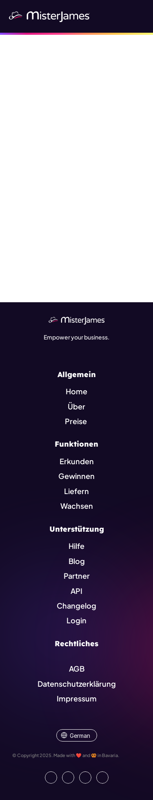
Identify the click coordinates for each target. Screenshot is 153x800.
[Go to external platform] (102, 777)
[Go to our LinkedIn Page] (51, 777)
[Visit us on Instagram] (85, 777)
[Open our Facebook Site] (68, 777)
